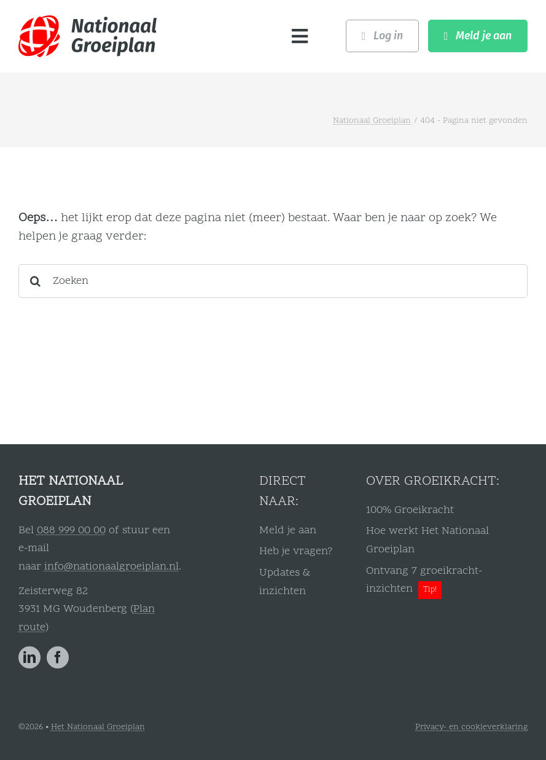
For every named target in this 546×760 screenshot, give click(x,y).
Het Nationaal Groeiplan (98, 727)
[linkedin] (29, 657)
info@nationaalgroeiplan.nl (111, 566)
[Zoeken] (273, 281)
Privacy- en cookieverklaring (471, 727)
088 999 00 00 (71, 530)
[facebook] (58, 657)
